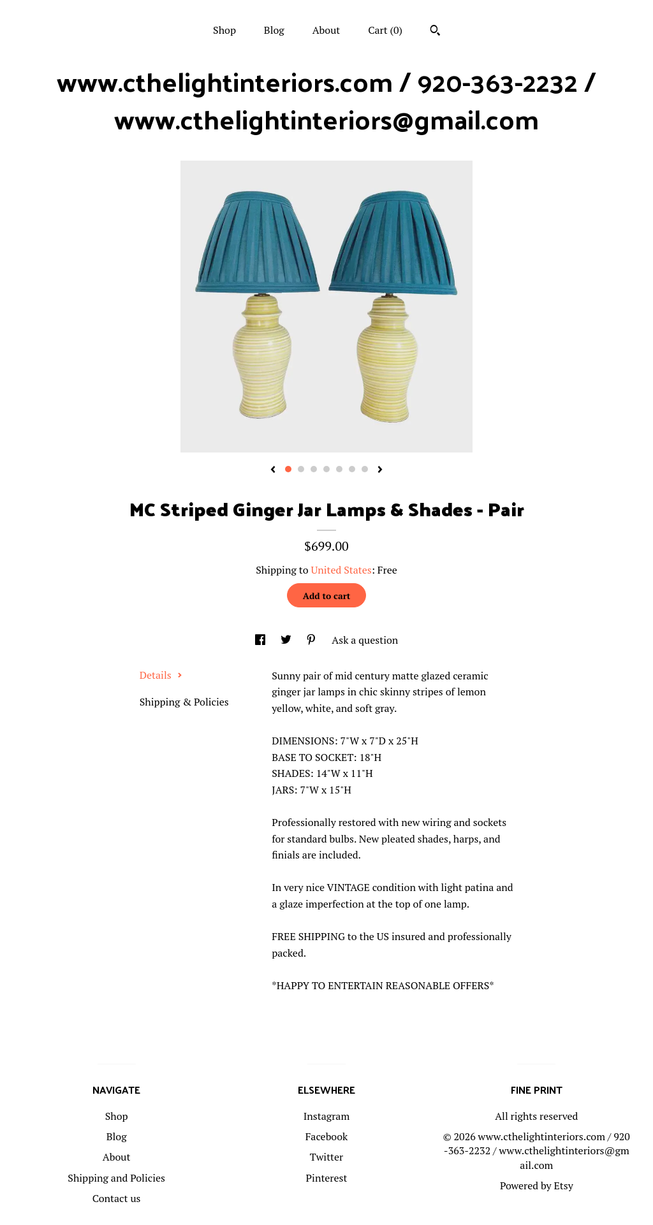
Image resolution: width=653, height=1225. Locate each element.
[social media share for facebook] (261, 640)
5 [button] (339, 469)
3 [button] (314, 469)
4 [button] (326, 469)
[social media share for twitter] (287, 640)
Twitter (326, 1157)
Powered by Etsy (536, 1185)
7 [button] (365, 469)
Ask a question (365, 640)
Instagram (327, 1116)
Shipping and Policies (116, 1178)
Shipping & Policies (184, 702)
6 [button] (352, 469)
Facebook (326, 1136)
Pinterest (327, 1178)
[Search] (435, 32)
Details (161, 675)
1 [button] (288, 469)
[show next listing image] (380, 470)
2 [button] (301, 469)
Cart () (385, 30)
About (326, 30)
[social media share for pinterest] (312, 640)
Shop (224, 30)
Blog (274, 30)
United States (341, 570)
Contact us (116, 1198)
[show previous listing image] (273, 470)
